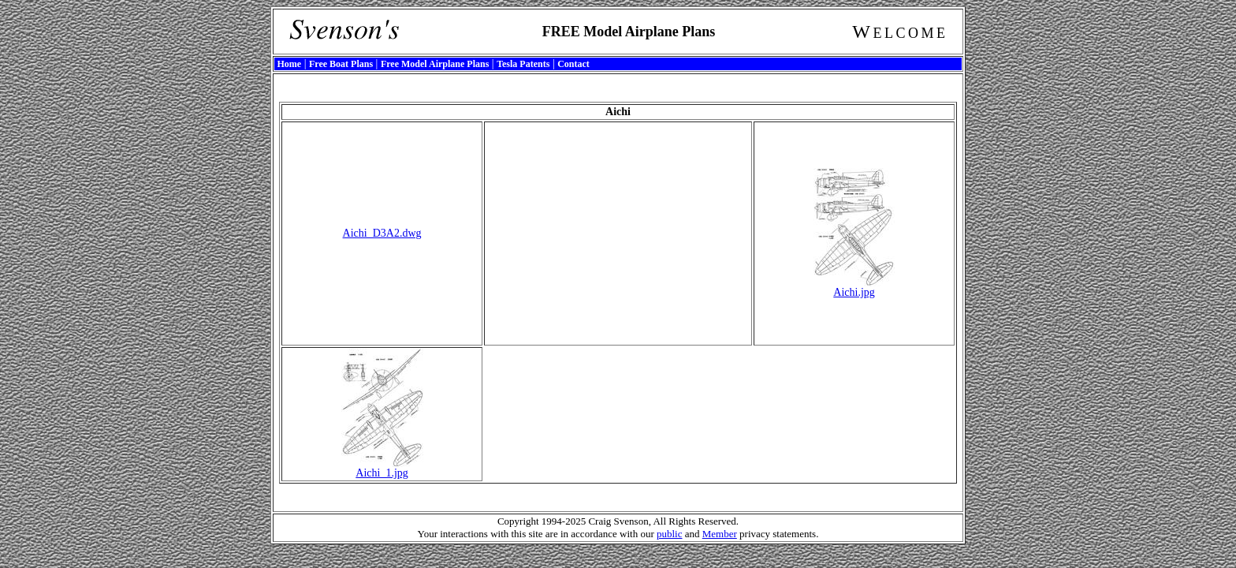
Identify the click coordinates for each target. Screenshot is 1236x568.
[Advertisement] (618, 233)
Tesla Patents (523, 63)
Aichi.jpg (854, 287)
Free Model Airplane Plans (435, 63)
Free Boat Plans (341, 63)
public (670, 534)
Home (289, 63)
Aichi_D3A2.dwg (382, 233)
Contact (573, 63)
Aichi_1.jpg (382, 468)
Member (719, 534)
